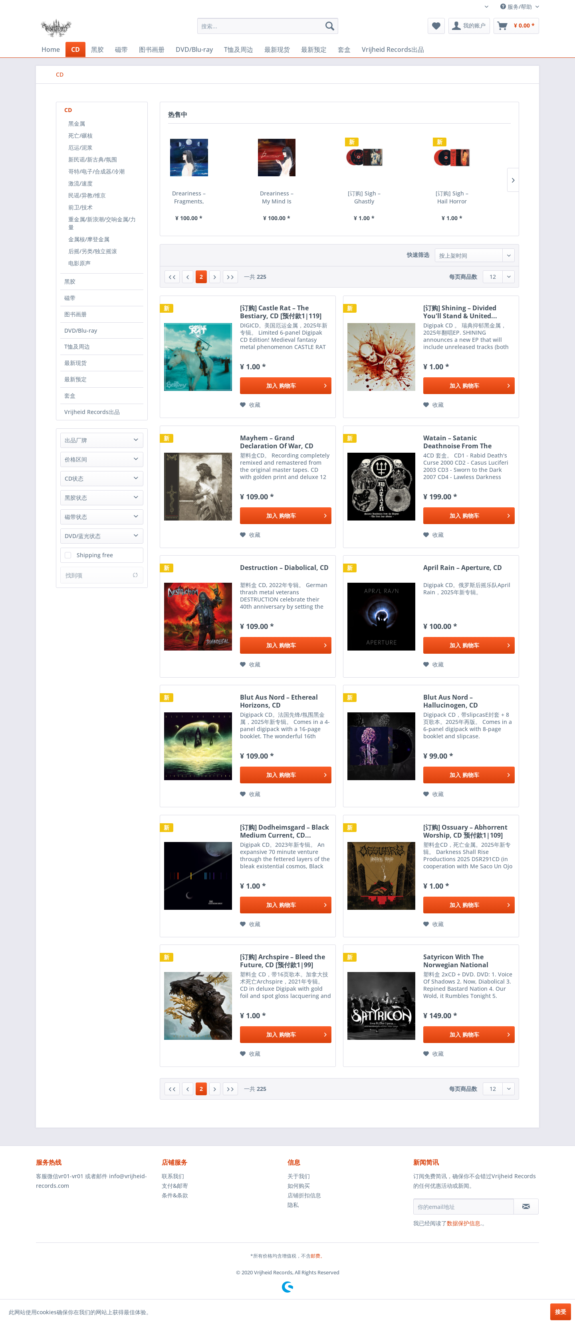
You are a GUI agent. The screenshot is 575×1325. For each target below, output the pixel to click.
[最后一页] (230, 276)
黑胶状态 (76, 497)
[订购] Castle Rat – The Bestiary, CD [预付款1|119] (280, 312)
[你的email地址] (463, 1207)
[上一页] (187, 276)
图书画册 (75, 314)
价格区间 (76, 459)
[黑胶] (97, 49)
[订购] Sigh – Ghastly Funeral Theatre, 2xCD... (364, 197)
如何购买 (299, 1185)
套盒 (69, 395)
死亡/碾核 (80, 135)
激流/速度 (80, 183)
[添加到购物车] (285, 385)
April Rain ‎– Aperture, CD (462, 568)
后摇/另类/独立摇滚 (92, 251)
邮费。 (318, 1255)
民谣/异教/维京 (87, 195)
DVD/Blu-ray (80, 330)
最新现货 (75, 363)
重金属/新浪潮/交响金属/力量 (102, 223)
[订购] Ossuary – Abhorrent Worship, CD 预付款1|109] (465, 831)
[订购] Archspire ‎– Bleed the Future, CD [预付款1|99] (282, 961)
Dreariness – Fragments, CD (189, 197)
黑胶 (69, 281)
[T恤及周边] (238, 49)
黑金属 (76, 123)
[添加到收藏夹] (250, 405)
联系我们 (173, 1176)
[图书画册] (151, 49)
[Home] (50, 49)
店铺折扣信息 (304, 1195)
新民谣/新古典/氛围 (92, 159)
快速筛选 (418, 254)
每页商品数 (463, 276)
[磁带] (121, 49)
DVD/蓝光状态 (83, 536)
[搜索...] (267, 26)
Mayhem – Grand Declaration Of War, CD (276, 442)
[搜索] (329, 26)
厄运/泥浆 (80, 147)
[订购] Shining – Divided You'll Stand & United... (460, 312)
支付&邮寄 (175, 1185)
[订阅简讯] (526, 1207)
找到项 (101, 575)
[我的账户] (469, 26)
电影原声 (79, 263)
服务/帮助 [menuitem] (516, 6)
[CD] (75, 49)
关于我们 (299, 1176)
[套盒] (344, 49)
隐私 (293, 1205)
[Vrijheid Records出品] (393, 49)
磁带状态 (76, 517)
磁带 (69, 298)
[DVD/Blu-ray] (194, 49)
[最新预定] (313, 49)
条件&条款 (175, 1195)
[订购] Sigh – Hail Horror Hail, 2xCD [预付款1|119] (452, 197)
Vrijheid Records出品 (92, 412)
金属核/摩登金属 (88, 239)
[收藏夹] (436, 26)
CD (68, 110)
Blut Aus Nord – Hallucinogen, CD (450, 701)
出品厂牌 (76, 440)
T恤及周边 (77, 346)
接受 (560, 1311)
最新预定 (75, 379)
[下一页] (214, 276)
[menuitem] (267, 26)
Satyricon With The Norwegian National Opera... (455, 961)
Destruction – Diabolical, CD (284, 568)
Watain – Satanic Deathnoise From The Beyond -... (457, 442)
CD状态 (74, 478)
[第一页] (172, 276)
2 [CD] (201, 276)
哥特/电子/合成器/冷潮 (96, 171)
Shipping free (95, 555)
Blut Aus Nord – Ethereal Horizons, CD (279, 701)
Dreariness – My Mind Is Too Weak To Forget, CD (276, 197)
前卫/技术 (80, 207)
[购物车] (516, 26)
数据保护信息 (463, 1223)
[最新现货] (277, 49)
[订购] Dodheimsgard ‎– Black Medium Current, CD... (284, 831)
